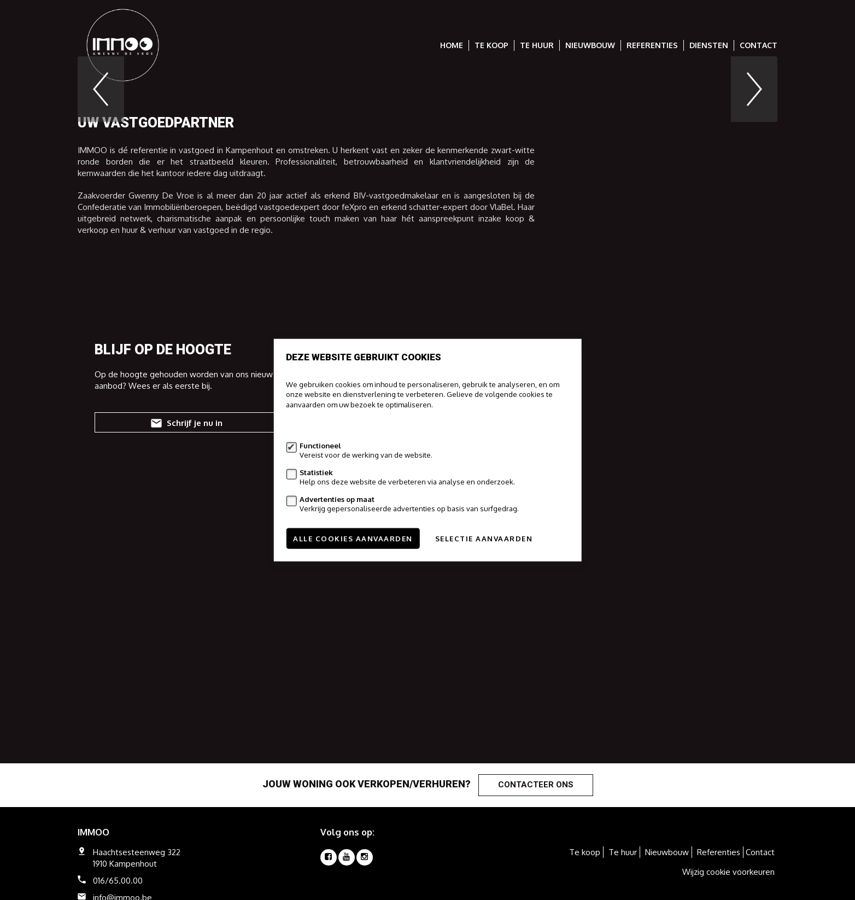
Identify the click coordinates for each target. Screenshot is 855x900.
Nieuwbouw (590, 45)
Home (451, 45)
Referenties (652, 45)
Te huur (537, 45)
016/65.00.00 (118, 880)
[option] (427, 171)
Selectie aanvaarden (484, 538)
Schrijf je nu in (185, 587)
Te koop (491, 45)
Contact (758, 45)
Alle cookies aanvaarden (353, 538)
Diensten (708, 45)
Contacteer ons (535, 785)
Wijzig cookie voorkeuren (728, 872)
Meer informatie (312, 425)
